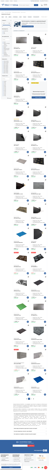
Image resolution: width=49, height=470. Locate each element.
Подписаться (31, 446)
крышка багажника (6, 54)
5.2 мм (5, 89)
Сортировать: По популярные (18, 31)
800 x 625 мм (6, 73)
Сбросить (9, 98)
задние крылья (6, 49)
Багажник (29, 17)
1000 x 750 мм (6, 62)
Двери (10, 17)
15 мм (5, 95)
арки (5, 42)
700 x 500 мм (6, 70)
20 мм (5, 85)
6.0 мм (5, 90)
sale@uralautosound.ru (30, 460)
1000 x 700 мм (6, 61)
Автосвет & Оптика (34, 9)
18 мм (5, 82)
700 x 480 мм (6, 69)
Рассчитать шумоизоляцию (28, 26)
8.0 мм (5, 93)
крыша (5, 52)
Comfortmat (15, 17)
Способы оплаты (16, 460)
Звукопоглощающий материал (21, 364)
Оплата (11, 0)
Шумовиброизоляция (14, 12)
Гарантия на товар (17, 461)
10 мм (20, 17)
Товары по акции (43, 9)
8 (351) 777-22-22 (28, 457)
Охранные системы (15, 9)
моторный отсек (7, 56)
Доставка (7, 0)
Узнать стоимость (38, 98)
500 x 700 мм (6, 67)
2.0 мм (5, 84)
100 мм (5, 81)
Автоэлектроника (25, 9)
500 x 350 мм (6, 66)
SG (4, 32)
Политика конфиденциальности (5, 461)
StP (6, 17)
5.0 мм (5, 88)
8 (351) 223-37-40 (28, 459)
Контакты (15, 0)
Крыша (24, 17)
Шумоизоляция (21, 49)
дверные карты (6, 48)
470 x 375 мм (6, 64)
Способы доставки (17, 458)
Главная (2, 12)
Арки (3, 17)
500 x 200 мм (6, 65)
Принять (11, 467)
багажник (5, 46)
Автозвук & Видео (5, 9)
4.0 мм (5, 86)
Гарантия (2, 0)
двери (5, 47)
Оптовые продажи (5, 458)
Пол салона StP (36, 17)
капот (5, 51)
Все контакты (27, 462)
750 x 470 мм (6, 71)
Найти (36, 5)
